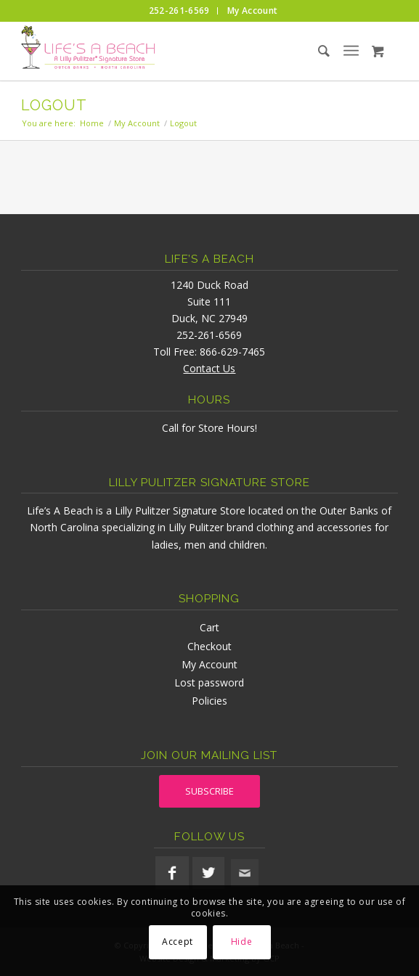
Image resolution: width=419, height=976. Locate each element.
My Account (209, 664)
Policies (209, 701)
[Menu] (351, 50)
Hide (241, 941)
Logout (54, 105)
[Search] (311, 51)
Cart (209, 627)
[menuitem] (180, 11)
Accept (177, 941)
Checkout (209, 646)
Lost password (209, 682)
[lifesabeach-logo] (171, 51)
